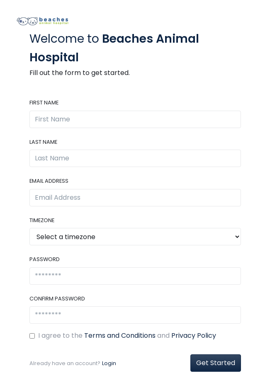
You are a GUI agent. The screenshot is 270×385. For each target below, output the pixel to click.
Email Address (48, 180)
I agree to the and (127, 335)
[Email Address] (135, 197)
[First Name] (135, 119)
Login (109, 363)
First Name (43, 102)
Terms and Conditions (120, 335)
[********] (135, 276)
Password (44, 259)
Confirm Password (57, 298)
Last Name (43, 141)
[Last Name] (135, 158)
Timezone (41, 220)
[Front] (42, 20)
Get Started (215, 363)
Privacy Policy (193, 335)
